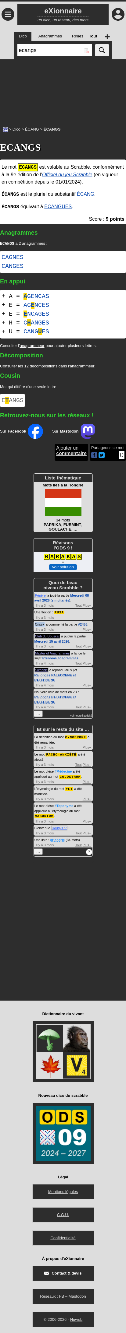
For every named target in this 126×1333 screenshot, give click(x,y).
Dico (16, 129)
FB (61, 1296)
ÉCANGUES (58, 206)
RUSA (59, 614)
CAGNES (12, 258)
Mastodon (77, 1296)
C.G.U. (63, 1214)
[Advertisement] (63, 89)
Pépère (40, 597)
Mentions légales (63, 1191)
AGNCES (36, 306)
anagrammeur (32, 346)
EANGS (12, 402)
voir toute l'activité (81, 717)
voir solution (63, 569)
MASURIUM (44, 816)
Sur (21, 433)
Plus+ (87, 607)
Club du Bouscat (47, 638)
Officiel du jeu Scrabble (67, 174)
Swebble (41, 671)
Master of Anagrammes (52, 655)
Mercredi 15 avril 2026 (51, 643)
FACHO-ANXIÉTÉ (61, 755)
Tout (78, 607)
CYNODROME (75, 738)
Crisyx (40, 626)
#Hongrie (57, 840)
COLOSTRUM (70, 777)
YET (69, 789)
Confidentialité (62, 1238)
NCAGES (36, 314)
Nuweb (76, 1319)
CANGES (12, 267)
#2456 (83, 626)
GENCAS (36, 297)
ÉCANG (32, 129)
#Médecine (63, 772)
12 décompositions (40, 366)
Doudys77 (59, 828)
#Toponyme (64, 806)
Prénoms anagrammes (60, 659)
